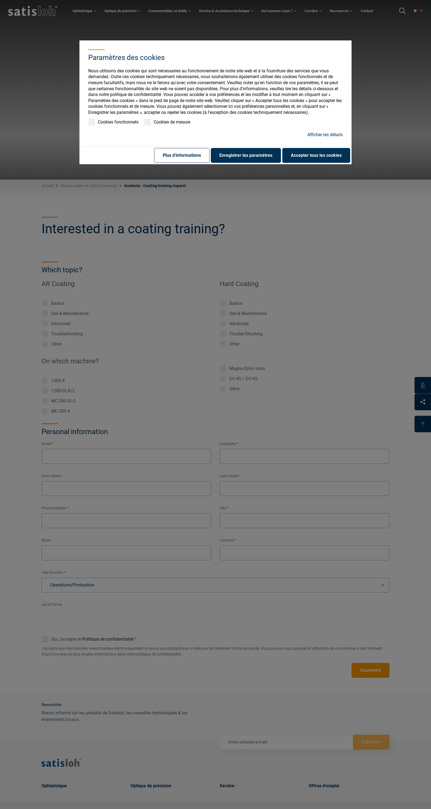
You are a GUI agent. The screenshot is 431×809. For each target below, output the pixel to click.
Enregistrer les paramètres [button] (245, 155)
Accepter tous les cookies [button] (316, 155)
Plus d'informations (182, 155)
